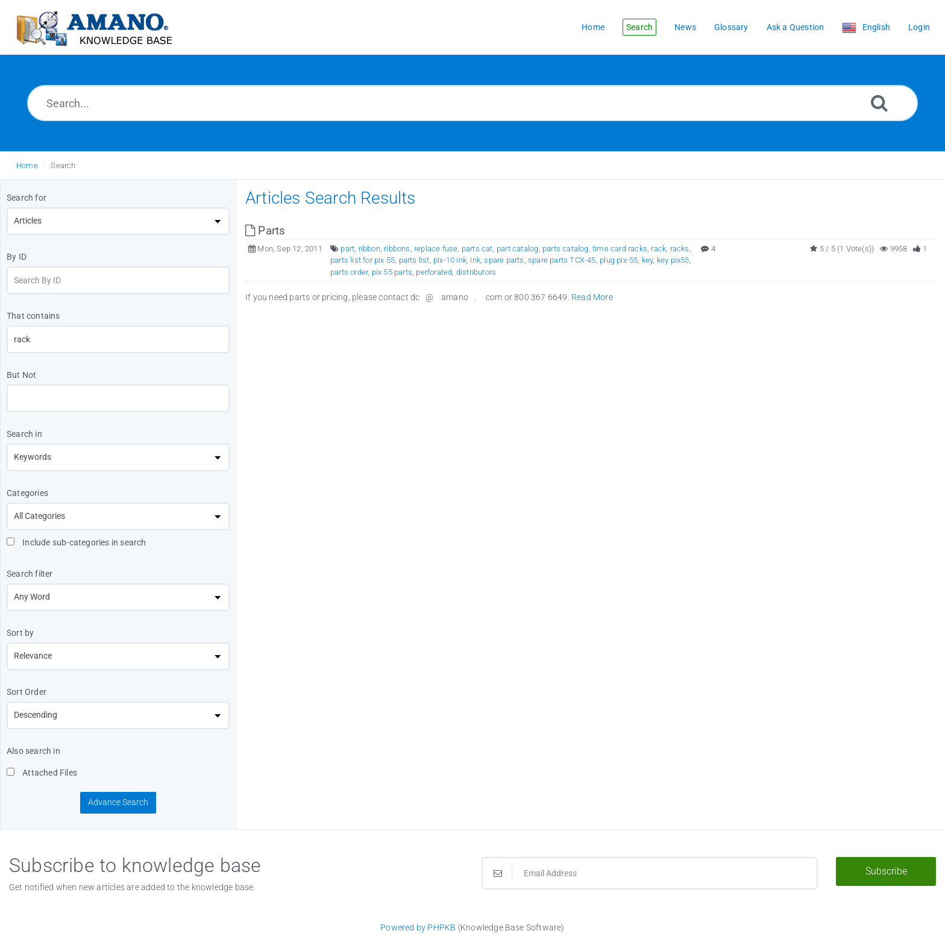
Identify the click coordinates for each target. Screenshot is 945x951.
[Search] (879, 103)
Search (63, 165)
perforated (434, 272)
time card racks (619, 248)
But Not (21, 375)
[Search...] (472, 103)
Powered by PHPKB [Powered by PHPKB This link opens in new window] (418, 927)
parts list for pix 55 (362, 260)
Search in (24, 434)
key (647, 260)
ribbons (397, 248)
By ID (17, 257)
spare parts (504, 260)
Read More (592, 297)
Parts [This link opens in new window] (265, 230)
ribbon (369, 248)
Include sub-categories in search (76, 542)
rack (658, 248)
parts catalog (565, 248)
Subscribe (886, 871)
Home (27, 165)
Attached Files (42, 772)
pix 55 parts (392, 272)
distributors (476, 272)
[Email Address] (650, 873)
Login (919, 27)
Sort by (20, 633)
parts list (414, 260)
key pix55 (673, 260)
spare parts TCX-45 (562, 260)
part (347, 248)
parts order (349, 272)
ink (475, 260)
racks (679, 248)
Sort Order (26, 692)
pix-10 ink (449, 260)
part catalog (517, 248)
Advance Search (118, 802)
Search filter (30, 574)
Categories (27, 493)
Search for (26, 197)
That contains (33, 316)
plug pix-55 (619, 260)
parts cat (477, 248)
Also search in (33, 751)
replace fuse (435, 248)
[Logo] (93, 27)
